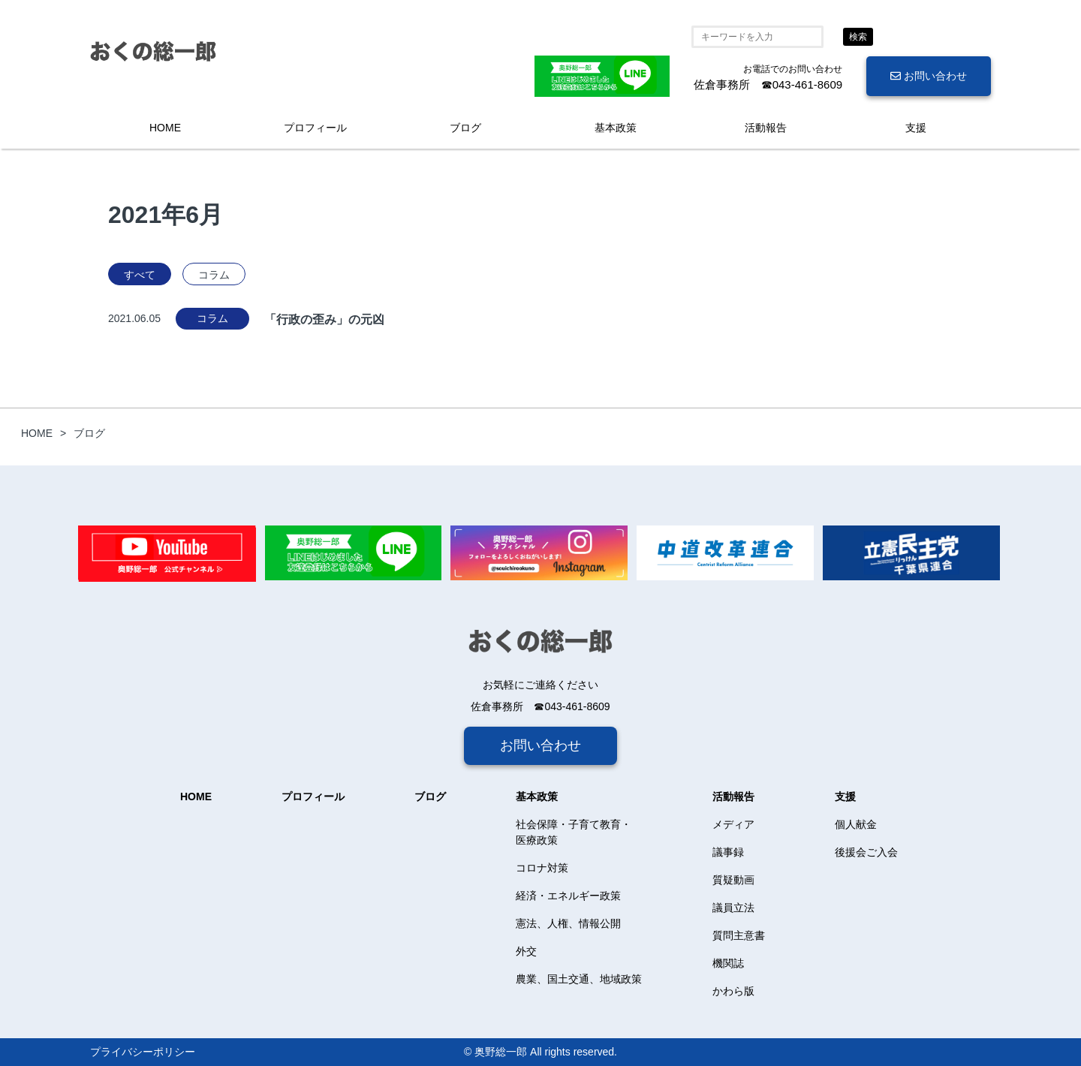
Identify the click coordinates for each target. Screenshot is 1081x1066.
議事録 (728, 852)
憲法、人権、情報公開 (568, 923)
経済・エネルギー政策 (568, 896)
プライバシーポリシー (142, 1052)
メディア (733, 824)
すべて (139, 275)
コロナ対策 (542, 868)
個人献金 (856, 824)
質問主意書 (738, 935)
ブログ (465, 128)
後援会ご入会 (866, 852)
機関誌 (728, 963)
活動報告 (766, 128)
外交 (526, 951)
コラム (214, 275)
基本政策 (616, 128)
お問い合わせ (928, 76)
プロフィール (315, 128)
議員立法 (733, 908)
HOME (165, 128)
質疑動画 (733, 880)
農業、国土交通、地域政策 (579, 979)
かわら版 (733, 991)
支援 (915, 128)
